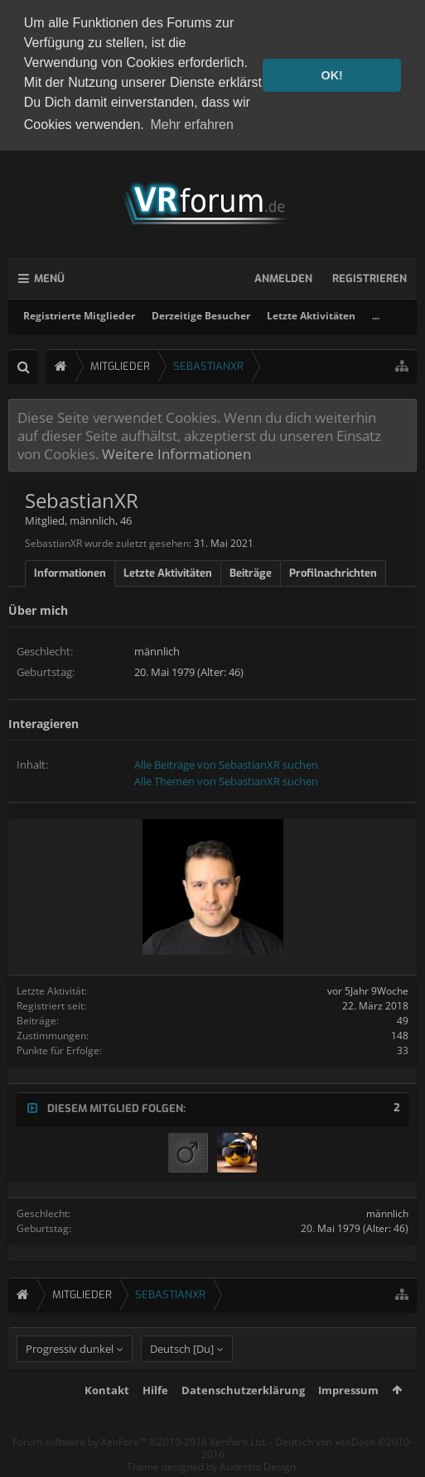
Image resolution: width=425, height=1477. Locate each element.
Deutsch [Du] (182, 1375)
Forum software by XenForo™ (139, 1468)
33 (402, 1047)
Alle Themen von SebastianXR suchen (226, 777)
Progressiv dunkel (69, 1375)
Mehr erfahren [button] (192, 124)
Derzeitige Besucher (201, 312)
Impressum (348, 1416)
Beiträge (250, 570)
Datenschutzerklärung (243, 1416)
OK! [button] (331, 75)
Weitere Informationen (176, 451)
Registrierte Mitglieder (79, 312)
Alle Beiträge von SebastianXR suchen (226, 761)
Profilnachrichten (333, 570)
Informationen (70, 570)
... (375, 312)
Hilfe (155, 1416)
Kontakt (107, 1416)
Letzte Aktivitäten (311, 312)
